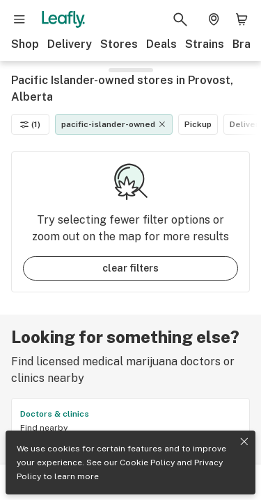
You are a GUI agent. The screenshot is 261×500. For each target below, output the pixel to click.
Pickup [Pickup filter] (198, 124)
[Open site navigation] (19, 19)
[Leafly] (63, 19)
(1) (30, 124)
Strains (204, 44)
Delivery (69, 44)
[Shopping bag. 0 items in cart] (241, 19)
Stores (119, 44)
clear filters (130, 268)
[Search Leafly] (180, 19)
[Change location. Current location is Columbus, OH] (213, 19)
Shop (25, 44)
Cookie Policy (147, 462)
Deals (161, 44)
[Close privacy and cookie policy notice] (244, 441)
